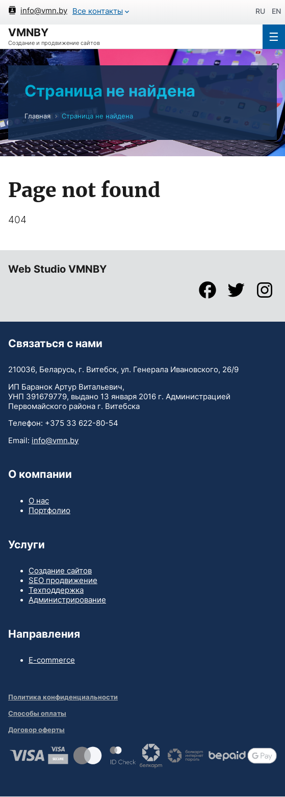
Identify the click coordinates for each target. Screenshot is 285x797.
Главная (37, 116)
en (276, 11)
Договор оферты (36, 730)
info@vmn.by (55, 440)
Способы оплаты (37, 713)
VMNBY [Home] (28, 32)
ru (260, 11)
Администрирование (67, 600)
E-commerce (52, 660)
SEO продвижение (63, 580)
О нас (39, 500)
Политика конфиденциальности (63, 697)
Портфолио (49, 510)
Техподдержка (56, 590)
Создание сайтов (60, 570)
